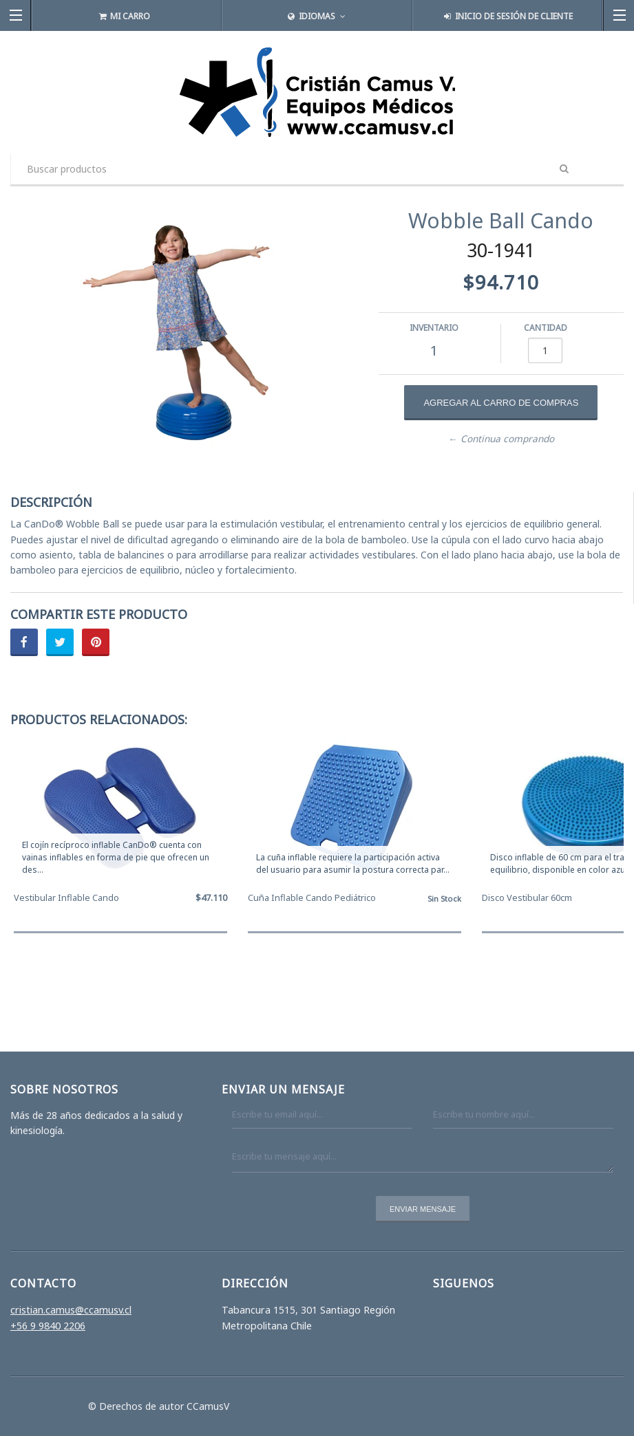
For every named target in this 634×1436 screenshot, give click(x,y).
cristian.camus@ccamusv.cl (70, 1309)
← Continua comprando (501, 439)
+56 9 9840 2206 (47, 1325)
